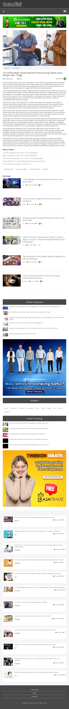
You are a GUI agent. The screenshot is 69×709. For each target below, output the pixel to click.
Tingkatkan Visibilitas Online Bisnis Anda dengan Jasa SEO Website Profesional (37, 531)
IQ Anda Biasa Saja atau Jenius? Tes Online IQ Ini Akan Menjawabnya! (23, 158)
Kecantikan (30, 408)
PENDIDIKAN (16, 68)
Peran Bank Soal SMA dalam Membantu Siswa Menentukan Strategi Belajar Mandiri (38, 560)
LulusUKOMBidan (35, 169)
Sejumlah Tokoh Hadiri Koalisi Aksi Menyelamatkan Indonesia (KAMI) (34, 517)
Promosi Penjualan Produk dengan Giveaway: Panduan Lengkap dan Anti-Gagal (37, 573)
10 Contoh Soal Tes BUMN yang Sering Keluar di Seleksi (30, 602)
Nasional (60, 408)
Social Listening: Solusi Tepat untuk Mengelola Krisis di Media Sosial (29, 445)
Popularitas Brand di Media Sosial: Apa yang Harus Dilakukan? (27, 434)
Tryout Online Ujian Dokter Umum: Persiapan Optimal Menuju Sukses (41, 276)
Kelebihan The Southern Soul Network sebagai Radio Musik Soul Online (35, 645)
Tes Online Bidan (48, 84)
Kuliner (37, 408)
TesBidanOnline (8, 169)
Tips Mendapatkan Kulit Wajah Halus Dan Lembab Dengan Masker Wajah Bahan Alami (39, 587)
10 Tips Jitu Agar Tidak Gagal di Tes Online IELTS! (17, 164)
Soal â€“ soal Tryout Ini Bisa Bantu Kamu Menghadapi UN (26, 323)
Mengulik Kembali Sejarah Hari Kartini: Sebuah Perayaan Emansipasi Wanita (36, 672)
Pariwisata (22, 408)
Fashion (6, 408)
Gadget (24, 204)
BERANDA (7, 68)
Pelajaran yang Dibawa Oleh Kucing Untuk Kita (22, 334)
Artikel (34, 693)
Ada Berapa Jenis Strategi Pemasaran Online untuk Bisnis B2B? (44, 219)
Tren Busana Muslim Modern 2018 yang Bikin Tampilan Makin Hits (28, 423)
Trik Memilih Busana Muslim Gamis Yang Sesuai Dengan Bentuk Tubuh (30, 312)
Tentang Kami (34, 690)
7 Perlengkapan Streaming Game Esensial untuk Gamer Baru (42, 180)
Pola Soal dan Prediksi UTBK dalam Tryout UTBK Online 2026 (32, 616)
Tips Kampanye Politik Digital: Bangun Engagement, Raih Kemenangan (44, 257)
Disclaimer (34, 696)
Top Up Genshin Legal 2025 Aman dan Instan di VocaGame (42, 199)
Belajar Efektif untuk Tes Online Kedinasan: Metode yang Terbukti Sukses (24, 161)
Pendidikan (25, 281)
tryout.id (29, 96)
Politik (24, 262)
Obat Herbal (13, 408)
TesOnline (45, 169)
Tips (23, 185)
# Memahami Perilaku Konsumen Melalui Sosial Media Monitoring (28, 439)
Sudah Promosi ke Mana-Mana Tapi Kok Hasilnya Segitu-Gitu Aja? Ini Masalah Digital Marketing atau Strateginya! (44, 239)
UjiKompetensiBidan (21, 169)
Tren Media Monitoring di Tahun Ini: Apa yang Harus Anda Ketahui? (28, 428)
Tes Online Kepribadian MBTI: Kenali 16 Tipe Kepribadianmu (20, 153)
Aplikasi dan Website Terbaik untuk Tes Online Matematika (20, 155)
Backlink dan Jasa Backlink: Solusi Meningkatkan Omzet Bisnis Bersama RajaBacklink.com (35, 306)
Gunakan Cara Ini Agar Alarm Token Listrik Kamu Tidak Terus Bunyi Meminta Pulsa (33, 328)
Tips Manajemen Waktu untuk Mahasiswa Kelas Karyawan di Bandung (34, 630)
